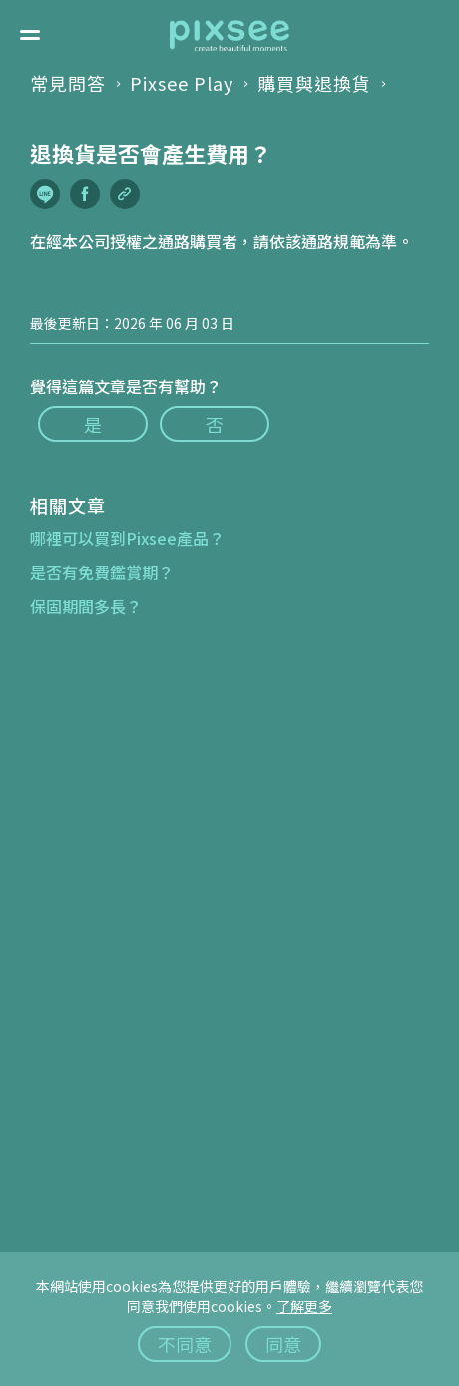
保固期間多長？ (86, 606)
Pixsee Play (181, 83)
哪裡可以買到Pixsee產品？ (127, 538)
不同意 (185, 1344)
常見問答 (68, 83)
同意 (283, 1344)
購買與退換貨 (314, 83)
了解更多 (304, 1306)
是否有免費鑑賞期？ (102, 572)
